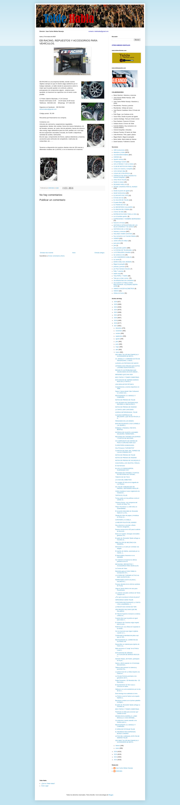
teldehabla (119, 771)
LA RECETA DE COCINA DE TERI (125, 607)
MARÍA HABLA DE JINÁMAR (122, 262)
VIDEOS (116, 291)
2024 (115, 307)
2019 (115, 320)
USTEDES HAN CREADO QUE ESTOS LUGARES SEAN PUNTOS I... (127, 366)
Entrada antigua (99, 253)
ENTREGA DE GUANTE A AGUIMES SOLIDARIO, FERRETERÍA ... (126, 433)
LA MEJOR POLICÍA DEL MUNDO (125, 522)
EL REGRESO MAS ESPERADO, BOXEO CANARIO (125, 732)
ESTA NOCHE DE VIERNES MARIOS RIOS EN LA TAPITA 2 (127, 380)
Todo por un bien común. (121, 278)
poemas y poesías (119, 266)
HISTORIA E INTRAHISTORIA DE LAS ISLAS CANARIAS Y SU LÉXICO (125, 226)
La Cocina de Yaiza (121, 568)
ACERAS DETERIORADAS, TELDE (126, 412)
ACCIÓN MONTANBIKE (121, 155)
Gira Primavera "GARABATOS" (124, 448)
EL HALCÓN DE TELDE (121, 200)
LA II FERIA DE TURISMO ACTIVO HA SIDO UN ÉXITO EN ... (127, 576)
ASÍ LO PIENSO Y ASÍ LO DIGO (124, 164)
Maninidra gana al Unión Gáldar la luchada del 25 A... (125, 572)
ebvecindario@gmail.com (47, 109)
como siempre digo (119, 171)
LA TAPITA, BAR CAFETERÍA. (124, 409)
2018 (115, 323)
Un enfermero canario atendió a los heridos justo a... (126, 721)
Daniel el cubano (119, 182)
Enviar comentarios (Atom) (56, 256)
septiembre (119, 336)
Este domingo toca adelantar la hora (126, 693)
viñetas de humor (119, 293)
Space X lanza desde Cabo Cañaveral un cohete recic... (127, 392)
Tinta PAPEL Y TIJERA (121, 276)
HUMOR (116, 238)
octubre (118, 333)
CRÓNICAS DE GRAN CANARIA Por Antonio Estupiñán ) (125, 176)
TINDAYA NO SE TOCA (122, 477)
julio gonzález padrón (120, 248)
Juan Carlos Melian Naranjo (124, 768)
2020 (115, 318)
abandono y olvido (119, 152)
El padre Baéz (118, 202)
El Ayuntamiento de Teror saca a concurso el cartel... (125, 685)
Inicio (74, 253)
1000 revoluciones (119, 150)
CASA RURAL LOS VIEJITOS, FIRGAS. (127, 463)
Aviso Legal (44, 786)
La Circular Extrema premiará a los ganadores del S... (125, 677)
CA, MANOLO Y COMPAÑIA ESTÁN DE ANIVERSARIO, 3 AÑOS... (127, 359)
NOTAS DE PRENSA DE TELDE (125, 400)
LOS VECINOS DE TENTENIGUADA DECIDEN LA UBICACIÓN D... (126, 403)
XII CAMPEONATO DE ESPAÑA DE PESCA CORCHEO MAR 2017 (126, 441)
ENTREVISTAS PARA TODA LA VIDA (125, 214)
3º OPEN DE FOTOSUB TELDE (125, 729)
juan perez (117, 243)
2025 (115, 304)
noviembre (119, 331)
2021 (115, 315)
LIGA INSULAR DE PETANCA (124, 384)
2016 (115, 751)
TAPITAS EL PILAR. (121, 495)
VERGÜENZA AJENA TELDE (124, 600)
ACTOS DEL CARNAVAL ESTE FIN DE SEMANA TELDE (127, 737)
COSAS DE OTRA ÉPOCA (122, 173)
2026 (115, 301)
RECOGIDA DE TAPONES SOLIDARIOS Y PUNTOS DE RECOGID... (128, 437)
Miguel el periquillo (119, 264)
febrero (118, 745)
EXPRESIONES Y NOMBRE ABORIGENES (127, 219)
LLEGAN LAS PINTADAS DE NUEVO (126, 363)
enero (118, 748)
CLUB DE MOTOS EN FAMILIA (123, 166)
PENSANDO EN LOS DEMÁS (124, 421)
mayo (117, 347)
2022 (115, 312)
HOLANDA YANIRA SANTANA (123, 234)
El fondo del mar (119, 198)
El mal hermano (120, 466)
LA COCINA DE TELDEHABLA (123, 250)
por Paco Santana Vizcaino (122, 269)
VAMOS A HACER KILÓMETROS (124, 288)
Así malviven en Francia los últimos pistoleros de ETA (126, 560)
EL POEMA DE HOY (120, 205)
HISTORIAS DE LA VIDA (121, 229)
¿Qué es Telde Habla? (48, 783)
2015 (115, 754)
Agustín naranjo (118, 159)
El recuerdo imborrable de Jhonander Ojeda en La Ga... (126, 512)
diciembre (119, 328)
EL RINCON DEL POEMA (121, 209)
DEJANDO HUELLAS (120, 184)
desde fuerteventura (120, 193)
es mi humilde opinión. (120, 216)
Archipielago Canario (120, 162)
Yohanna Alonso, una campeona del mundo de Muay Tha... (126, 503)
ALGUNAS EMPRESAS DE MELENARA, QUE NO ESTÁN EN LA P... (127, 416)
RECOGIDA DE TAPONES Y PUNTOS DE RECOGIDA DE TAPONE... (127, 473)
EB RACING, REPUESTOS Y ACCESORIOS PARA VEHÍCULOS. (127, 565)
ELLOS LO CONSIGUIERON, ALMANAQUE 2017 (124, 469)
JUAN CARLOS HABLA (121, 241)
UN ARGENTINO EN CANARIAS (124, 280)
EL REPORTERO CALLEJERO (123, 207)
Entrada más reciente (46, 253)
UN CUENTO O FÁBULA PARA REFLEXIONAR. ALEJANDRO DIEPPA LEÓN (126, 284)
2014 (115, 757)
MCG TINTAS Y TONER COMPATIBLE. (127, 377)
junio (117, 344)
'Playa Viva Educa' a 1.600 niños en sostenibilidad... (126, 507)
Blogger (111, 795)
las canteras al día (119, 255)
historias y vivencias (120, 231)
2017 (115, 326)
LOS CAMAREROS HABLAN (122, 257)
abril (117, 349)
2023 (115, 309)
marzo (118, 352)
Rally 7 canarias (118, 271)
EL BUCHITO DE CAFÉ (121, 195)
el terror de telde (119, 212)
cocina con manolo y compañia (123, 169)
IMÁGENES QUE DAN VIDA (124, 374)
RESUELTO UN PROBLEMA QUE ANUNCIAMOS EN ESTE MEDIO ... (127, 371)
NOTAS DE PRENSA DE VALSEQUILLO (127, 460)
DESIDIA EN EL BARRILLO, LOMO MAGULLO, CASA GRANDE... (126, 717)
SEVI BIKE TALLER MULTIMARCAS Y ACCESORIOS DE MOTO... (127, 355)
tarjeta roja (117, 273)
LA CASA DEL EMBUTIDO (123, 480)
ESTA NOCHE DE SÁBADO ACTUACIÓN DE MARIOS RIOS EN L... (127, 654)
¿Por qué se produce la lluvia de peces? (127, 597)
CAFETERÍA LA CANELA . (123, 520)
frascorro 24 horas (119, 223)
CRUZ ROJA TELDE (120, 180)
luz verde (116, 259)
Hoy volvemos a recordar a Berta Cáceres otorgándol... (125, 526)
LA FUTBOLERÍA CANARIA (122, 252)
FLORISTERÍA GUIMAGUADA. (124, 445)
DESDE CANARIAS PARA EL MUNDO (125, 187)
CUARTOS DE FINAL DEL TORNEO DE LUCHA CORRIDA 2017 (127, 451)
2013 (115, 760)
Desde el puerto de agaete (122, 191)
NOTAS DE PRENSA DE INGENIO (126, 407)
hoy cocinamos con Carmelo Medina (125, 236)
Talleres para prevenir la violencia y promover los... (126, 668)
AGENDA (116, 157)
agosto (118, 339)
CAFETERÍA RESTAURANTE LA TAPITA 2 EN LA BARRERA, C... (127, 603)
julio (115, 245)
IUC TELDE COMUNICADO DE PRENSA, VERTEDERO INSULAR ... (127, 487)
